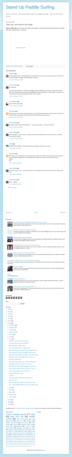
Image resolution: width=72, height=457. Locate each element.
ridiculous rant (23, 436)
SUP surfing (21, 419)
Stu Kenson (24, 431)
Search (9, 274)
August (11, 334)
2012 (9, 318)
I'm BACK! (11, 375)
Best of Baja (24, 439)
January (11, 397)
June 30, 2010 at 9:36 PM (15, 127)
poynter (14, 446)
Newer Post (9, 212)
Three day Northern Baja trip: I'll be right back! (21, 377)
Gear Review (25, 429)
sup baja (28, 446)
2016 (9, 309)
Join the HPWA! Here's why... (16, 373)
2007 (9, 404)
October (11, 329)
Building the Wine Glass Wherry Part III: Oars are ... (22, 357)
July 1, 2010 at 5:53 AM (15, 148)
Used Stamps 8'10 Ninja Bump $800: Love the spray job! (23, 354)
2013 (9, 316)
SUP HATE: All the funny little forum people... (25, 229)
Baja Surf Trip (17, 416)
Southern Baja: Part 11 (19, 279)
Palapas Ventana (12, 436)
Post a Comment (12, 187)
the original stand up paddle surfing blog (25, 408)
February (11, 394)
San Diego (32, 428)
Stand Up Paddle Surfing (30, 7)
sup (24, 446)
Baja (33, 414)
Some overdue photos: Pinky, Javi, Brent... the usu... (22, 368)
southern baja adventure (18, 433)
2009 (9, 399)
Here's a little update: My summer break (19, 371)
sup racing (24, 422)
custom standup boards (16, 414)
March (11, 392)
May (10, 387)
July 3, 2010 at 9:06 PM (15, 174)
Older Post (63, 212)
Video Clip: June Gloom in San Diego (18, 341)
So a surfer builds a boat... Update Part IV (20, 348)
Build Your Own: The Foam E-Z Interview (24, 252)
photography (8, 446)
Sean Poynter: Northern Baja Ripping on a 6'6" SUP (22, 366)
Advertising (31, 443)
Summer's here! (13, 380)
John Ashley (12, 85)
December (12, 325)
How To (33, 434)
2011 (9, 320)
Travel (15, 424)
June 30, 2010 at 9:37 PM (15, 138)
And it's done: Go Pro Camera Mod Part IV (24, 286)
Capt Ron (11, 153)
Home (36, 212)
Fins (30, 438)
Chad (10, 143)
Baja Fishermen (23, 438)
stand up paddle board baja (20, 443)
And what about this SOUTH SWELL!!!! (19, 343)
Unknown (11, 111)
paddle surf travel (11, 422)
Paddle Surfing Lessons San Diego (22, 237)
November (12, 327)
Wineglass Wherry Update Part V (17, 345)
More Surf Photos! (18, 266)
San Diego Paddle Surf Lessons (20, 434)
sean (21, 446)
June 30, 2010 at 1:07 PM (15, 96)
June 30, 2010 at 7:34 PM (15, 106)
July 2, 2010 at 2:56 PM (15, 163)
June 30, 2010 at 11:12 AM (16, 79)
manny (31, 444)
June (10, 339)
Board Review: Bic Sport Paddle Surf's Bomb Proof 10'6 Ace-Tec (30, 222)
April (10, 390)
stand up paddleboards (13, 426)
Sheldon (11, 73)
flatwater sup (21, 428)
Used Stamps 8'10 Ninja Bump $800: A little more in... (23, 352)
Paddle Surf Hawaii (26, 441)
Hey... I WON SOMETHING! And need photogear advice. (23, 384)
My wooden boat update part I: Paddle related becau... (23, 361)
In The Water (12, 101)
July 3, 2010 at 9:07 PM (15, 184)
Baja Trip (20, 421)
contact (18, 444)
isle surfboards (25, 444)
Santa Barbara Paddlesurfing (13, 441)
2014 (9, 314)
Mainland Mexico (26, 424)
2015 (9, 311)
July (10, 336)
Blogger (43, 450)
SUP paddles (15, 439)
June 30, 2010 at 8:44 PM (15, 117)
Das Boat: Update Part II (15, 359)
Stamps (29, 421)
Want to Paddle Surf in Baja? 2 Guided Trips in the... (22, 382)
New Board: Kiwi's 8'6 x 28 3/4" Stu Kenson (20, 364)
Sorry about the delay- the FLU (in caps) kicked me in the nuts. (23, 260)
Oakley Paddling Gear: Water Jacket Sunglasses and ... (23, 350)
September (12, 332)
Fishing (31, 439)
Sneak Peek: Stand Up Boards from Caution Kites (26, 245)
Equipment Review (14, 429)
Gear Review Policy (10, 444)
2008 (9, 402)
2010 (9, 323)
